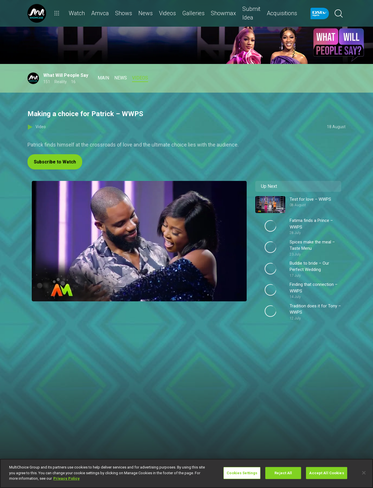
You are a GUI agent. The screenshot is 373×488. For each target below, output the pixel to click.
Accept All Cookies (326, 473)
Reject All (283, 473)
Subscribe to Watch (55, 162)
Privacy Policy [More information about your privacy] (66, 478)
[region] (186, 473)
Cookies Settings (242, 473)
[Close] (364, 472)
